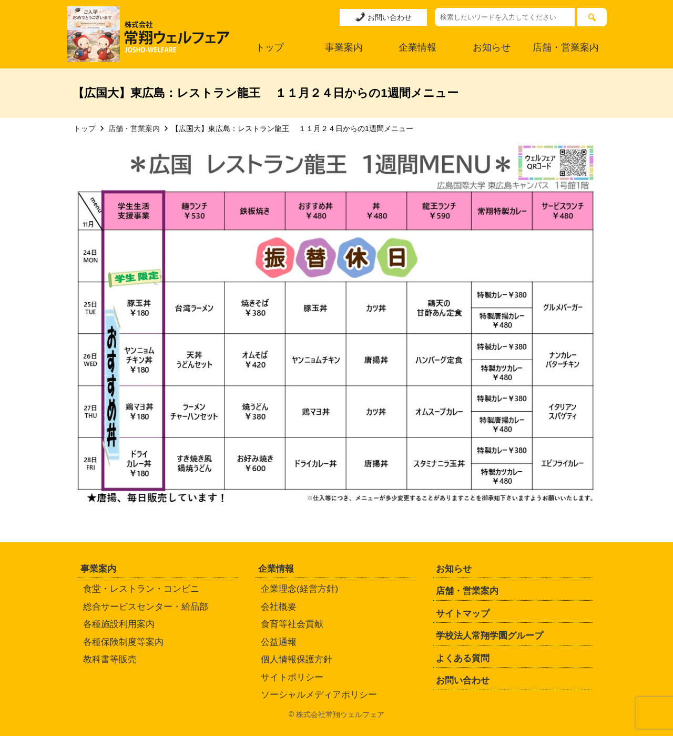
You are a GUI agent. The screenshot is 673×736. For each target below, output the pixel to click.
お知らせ (492, 47)
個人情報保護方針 (296, 659)
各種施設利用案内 (119, 624)
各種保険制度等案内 (123, 642)
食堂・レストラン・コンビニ (141, 589)
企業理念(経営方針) (299, 589)
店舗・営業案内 (566, 47)
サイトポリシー (292, 677)
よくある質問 (463, 658)
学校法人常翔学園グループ (489, 636)
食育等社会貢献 (292, 624)
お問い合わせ (383, 17)
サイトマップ (463, 614)
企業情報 (417, 47)
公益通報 (279, 642)
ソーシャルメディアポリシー (319, 695)
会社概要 (279, 607)
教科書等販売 (110, 659)
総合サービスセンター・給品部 (145, 607)
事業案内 (344, 47)
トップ (270, 47)
